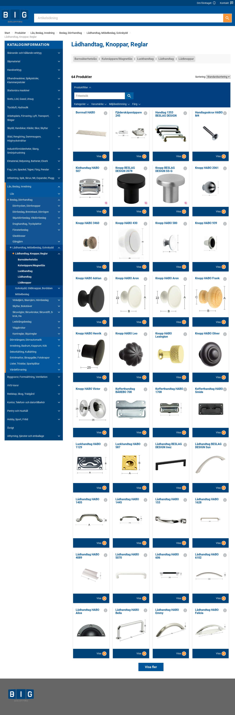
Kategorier (80, 104)
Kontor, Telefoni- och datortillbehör (26, 402)
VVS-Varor (13, 385)
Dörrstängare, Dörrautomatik (26, 339)
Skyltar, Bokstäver (22, 306)
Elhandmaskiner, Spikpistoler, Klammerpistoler (23, 80)
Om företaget (206, 3)
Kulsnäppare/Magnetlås (31, 265)
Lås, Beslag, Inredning (43, 32)
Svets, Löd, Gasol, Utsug (20, 98)
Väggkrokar (19, 327)
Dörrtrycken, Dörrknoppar (26, 205)
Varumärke (97, 104)
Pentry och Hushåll (17, 410)
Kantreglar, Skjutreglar (25, 333)
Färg (134, 104)
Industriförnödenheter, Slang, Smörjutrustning (23, 150)
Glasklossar (19, 235)
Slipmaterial (13, 61)
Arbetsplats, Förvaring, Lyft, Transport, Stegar (28, 117)
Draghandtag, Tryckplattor (27, 223)
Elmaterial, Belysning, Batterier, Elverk (27, 161)
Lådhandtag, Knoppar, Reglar (31, 253)
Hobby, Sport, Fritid (17, 419)
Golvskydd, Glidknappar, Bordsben (34, 288)
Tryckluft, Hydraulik (17, 107)
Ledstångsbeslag (22, 321)
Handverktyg (14, 69)
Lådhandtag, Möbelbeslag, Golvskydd (107, 32)
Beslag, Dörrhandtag (70, 32)
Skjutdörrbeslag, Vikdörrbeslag (29, 217)
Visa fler (151, 667)
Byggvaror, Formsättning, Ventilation (27, 376)
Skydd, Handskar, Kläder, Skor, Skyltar (27, 128)
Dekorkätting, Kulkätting (23, 351)
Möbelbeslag (22, 294)
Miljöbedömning (118, 104)
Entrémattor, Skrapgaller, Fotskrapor (30, 357)
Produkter (20, 32)
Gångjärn (18, 241)
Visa (101, 156)
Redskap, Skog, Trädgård (20, 393)
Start (7, 32)
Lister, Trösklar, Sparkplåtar (25, 363)
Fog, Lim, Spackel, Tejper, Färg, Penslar (28, 169)
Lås (12, 193)
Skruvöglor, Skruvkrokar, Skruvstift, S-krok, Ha (33, 314)
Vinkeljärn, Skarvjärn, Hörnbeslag (31, 300)
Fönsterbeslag (20, 229)
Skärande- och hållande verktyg (24, 52)
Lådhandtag (24, 276)
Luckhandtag (25, 271)
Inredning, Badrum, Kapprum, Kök (28, 345)
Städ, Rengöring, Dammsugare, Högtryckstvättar (24, 138)
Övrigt (10, 427)
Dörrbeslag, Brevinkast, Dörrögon (31, 211)
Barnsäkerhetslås (28, 259)
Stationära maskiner (18, 90)
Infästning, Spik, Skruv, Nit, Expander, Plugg (30, 178)
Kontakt (226, 3)
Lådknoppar (24, 282)
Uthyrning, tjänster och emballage (25, 436)
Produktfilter (81, 87)
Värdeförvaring (18, 369)
